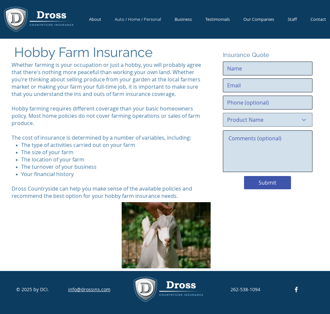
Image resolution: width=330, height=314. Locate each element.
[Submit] (267, 182)
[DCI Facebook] (296, 289)
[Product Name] (267, 120)
